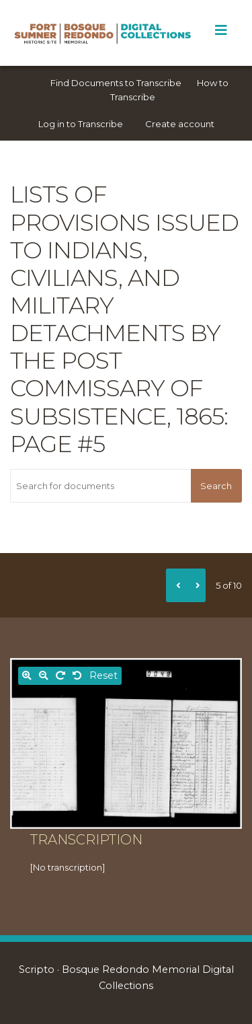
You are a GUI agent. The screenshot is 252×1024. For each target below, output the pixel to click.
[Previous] (176, 585)
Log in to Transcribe (80, 123)
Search (216, 485)
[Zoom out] (43, 676)
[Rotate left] (77, 676)
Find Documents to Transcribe (115, 82)
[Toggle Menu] (221, 30)
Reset (103, 675)
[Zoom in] (27, 676)
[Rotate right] (60, 676)
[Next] (195, 585)
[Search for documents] (100, 486)
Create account (179, 123)
